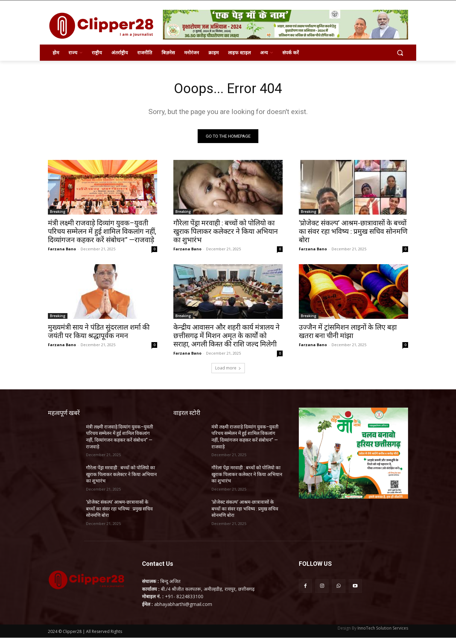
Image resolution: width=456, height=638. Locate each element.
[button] (400, 53)
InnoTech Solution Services (383, 628)
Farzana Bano (62, 248)
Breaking (57, 211)
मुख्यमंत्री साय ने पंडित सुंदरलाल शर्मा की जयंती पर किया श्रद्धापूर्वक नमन (98, 331)
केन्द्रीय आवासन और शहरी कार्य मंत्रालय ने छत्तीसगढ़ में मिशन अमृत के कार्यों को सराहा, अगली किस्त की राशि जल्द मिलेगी (226, 335)
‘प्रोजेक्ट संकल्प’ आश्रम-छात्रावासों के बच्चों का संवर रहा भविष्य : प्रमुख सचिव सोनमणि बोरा (353, 231)
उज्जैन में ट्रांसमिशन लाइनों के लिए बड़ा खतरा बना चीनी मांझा (348, 331)
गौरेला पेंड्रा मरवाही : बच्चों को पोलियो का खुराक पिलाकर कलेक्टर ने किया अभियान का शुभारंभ (225, 231)
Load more (228, 368)
